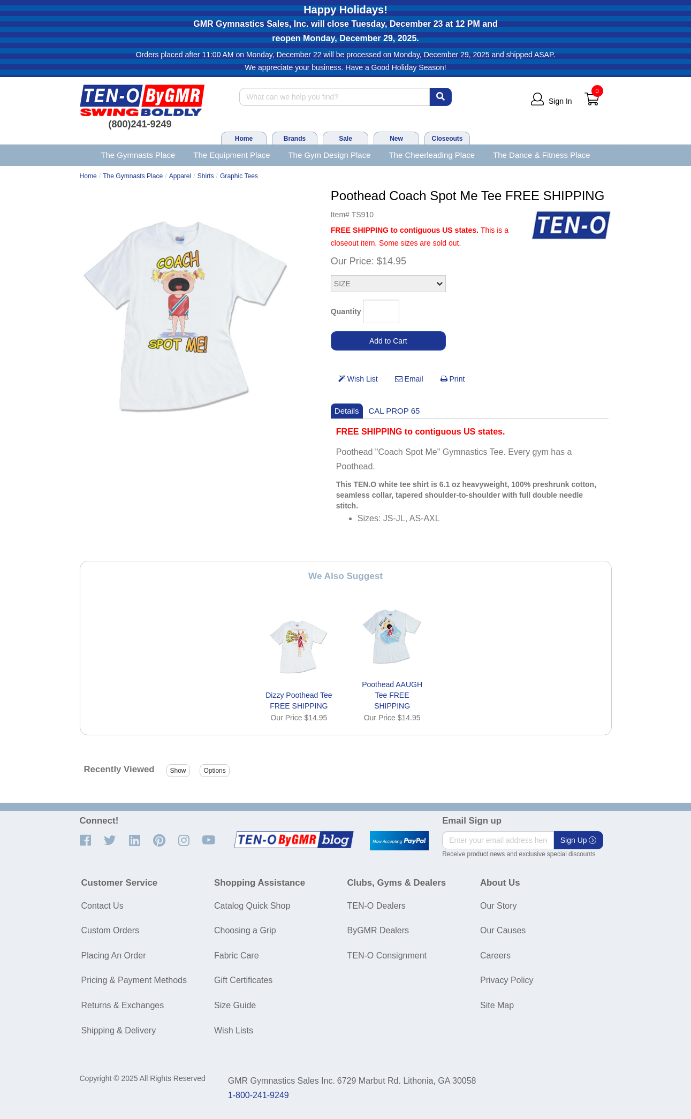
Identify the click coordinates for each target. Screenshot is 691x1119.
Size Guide (235, 1005)
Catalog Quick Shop (252, 905)
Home (244, 138)
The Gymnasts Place (138, 154)
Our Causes (503, 930)
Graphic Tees (239, 176)
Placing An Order (113, 955)
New (396, 138)
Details (347, 410)
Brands (295, 138)
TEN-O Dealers (376, 905)
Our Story (498, 905)
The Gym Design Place (329, 154)
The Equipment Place (231, 154)
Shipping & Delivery (118, 1030)
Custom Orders (110, 930)
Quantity (346, 311)
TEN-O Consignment (387, 955)
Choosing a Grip (245, 930)
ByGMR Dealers (378, 930)
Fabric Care (236, 955)
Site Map (497, 1005)
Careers (495, 955)
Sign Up (578, 840)
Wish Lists (233, 1030)
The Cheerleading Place (432, 154)
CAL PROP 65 (394, 410)
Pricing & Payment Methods (134, 980)
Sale (345, 138)
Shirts (206, 176)
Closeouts (446, 138)
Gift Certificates (243, 980)
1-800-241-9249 (258, 1095)
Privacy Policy (507, 980)
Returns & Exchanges (122, 1005)
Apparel (180, 176)
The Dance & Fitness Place (541, 154)
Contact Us (102, 905)
